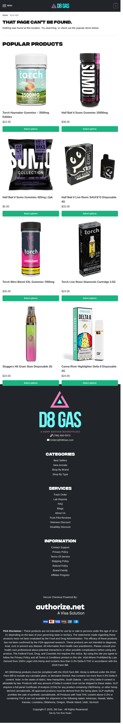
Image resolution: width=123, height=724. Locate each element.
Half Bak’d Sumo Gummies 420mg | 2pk (28, 197)
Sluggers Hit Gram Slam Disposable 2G (27, 366)
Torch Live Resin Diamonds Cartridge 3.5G (89, 281)
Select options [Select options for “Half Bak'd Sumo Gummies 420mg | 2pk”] (31, 213)
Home (5, 15)
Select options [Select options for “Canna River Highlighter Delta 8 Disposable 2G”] (90, 383)
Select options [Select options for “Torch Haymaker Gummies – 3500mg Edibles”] (31, 129)
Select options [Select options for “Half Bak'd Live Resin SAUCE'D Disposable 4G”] (90, 213)
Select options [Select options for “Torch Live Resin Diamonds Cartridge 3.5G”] (90, 298)
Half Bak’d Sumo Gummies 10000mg (85, 112)
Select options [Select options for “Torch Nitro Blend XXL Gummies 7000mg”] (31, 298)
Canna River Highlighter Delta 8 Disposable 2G (89, 368)
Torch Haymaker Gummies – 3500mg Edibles (26, 114)
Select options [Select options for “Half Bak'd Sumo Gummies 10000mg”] (90, 129)
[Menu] (8, 5)
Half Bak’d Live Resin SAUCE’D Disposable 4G (89, 199)
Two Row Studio (63, 713)
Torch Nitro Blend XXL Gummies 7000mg (28, 281)
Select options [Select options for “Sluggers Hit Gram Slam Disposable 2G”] (31, 383)
